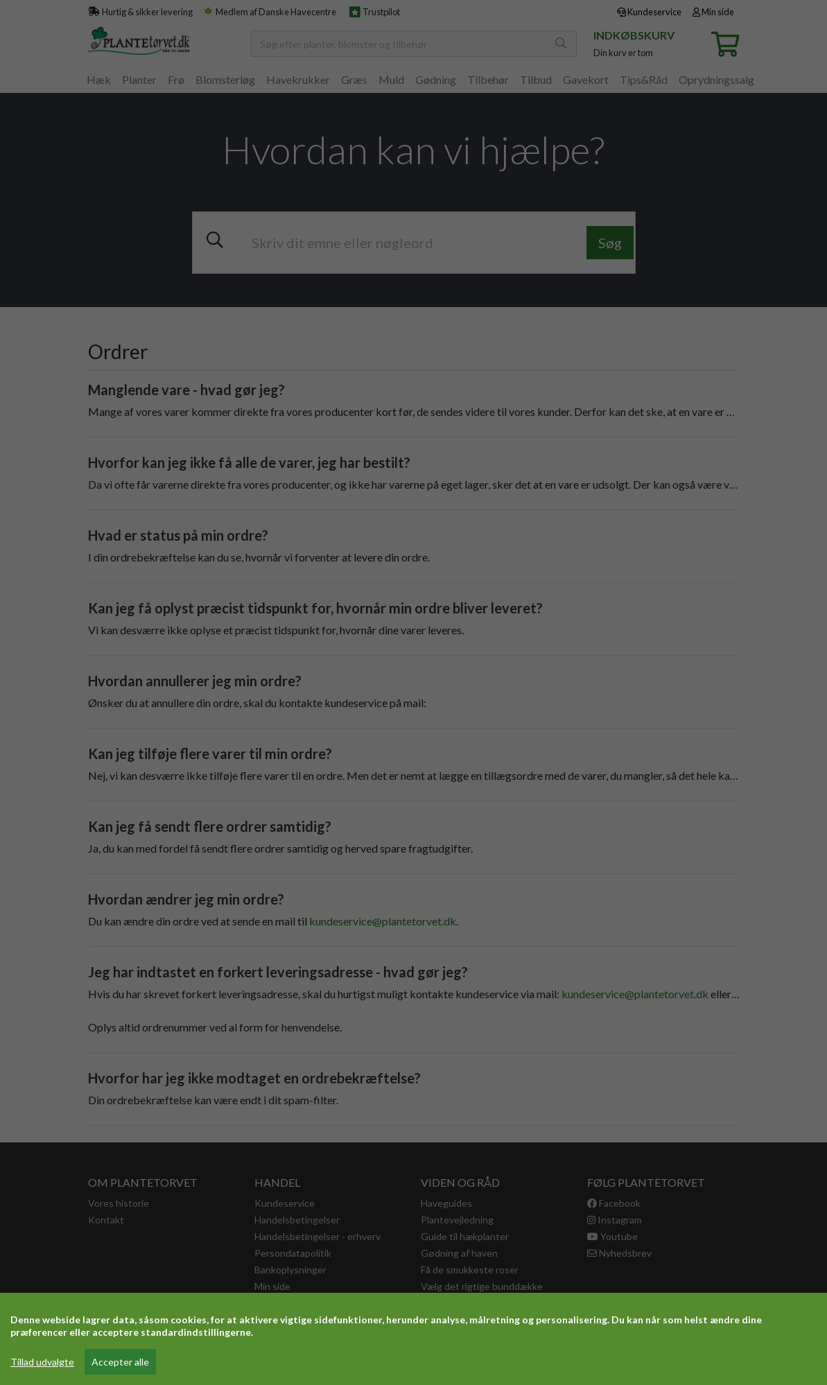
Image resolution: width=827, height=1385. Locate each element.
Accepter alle (120, 1362)
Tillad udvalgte (42, 1362)
